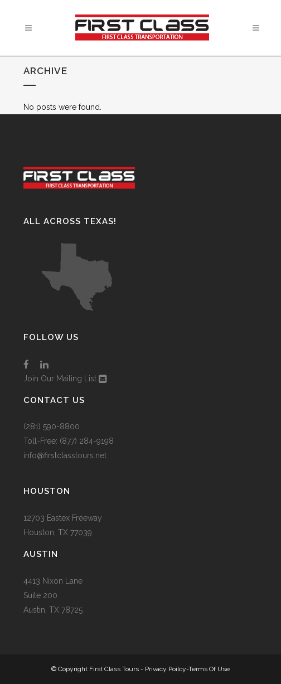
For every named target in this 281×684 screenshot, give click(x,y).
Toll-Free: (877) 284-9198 (68, 440)
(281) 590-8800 (51, 426)
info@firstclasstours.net (64, 455)
